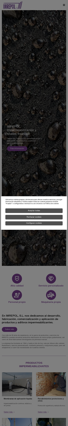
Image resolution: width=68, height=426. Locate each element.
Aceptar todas (34, 211)
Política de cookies (52, 203)
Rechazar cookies (34, 217)
